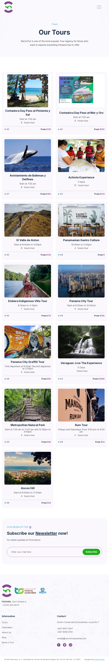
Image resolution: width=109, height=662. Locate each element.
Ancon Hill (28, 488)
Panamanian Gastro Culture (81, 240)
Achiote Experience (81, 177)
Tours (5, 622)
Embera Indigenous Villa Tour (27, 301)
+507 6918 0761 (65, 632)
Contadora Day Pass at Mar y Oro (81, 112)
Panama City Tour (81, 301)
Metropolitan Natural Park (28, 425)
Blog (4, 637)
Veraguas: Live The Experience (81, 363)
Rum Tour (81, 425)
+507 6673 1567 (65, 628)
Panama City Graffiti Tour (28, 362)
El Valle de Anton (27, 240)
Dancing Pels (100, 659)
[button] (99, 7)
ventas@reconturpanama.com (71, 638)
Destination (7, 627)
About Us (6, 632)
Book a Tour (8, 642)
